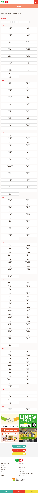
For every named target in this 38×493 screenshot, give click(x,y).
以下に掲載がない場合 (24, 21)
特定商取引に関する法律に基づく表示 (26, 473)
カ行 (4, 21)
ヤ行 (16, 21)
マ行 (13, 21)
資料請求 (20, 469)
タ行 (8, 21)
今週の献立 (3, 469)
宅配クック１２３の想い (5, 463)
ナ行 (9, 21)
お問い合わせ (21, 471)
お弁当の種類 (3, 467)
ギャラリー (21, 465)
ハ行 (11, 21)
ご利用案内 (3, 465)
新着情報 (2, 473)
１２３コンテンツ (22, 463)
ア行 (2, 21)
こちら (16, 15)
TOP (1, 9)
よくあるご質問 (22, 467)
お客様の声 (3, 471)
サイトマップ (21, 475)
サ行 (6, 21)
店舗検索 (2, 475)
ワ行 (17, 21)
